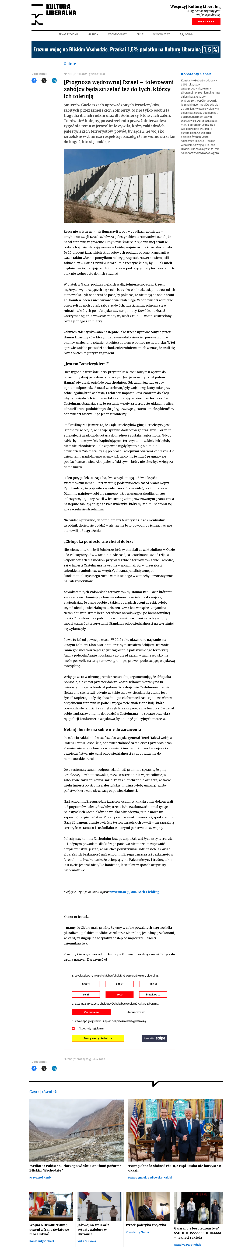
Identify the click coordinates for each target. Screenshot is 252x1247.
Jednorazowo (136, 1013)
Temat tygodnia (68, 35)
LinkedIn (54, 81)
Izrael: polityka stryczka (146, 1226)
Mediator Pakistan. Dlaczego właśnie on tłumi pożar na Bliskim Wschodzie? (73, 1169)
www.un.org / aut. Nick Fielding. (134, 893)
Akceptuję (91, 1029)
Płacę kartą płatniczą (97, 1039)
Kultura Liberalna (54, 15)
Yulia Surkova (87, 1237)
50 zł (86, 995)
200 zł (119, 985)
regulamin (98, 1029)
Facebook (34, 81)
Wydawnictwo (161, 35)
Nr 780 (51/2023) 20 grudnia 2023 (84, 74)
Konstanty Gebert (41, 1242)
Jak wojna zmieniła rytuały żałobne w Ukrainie (99, 1228)
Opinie (140, 35)
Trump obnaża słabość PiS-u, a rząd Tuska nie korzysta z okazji (173, 1169)
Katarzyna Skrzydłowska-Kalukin (150, 1178)
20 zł (119, 995)
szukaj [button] (189, 35)
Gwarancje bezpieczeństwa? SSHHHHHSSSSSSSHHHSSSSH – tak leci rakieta (198, 1233)
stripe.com (154, 1039)
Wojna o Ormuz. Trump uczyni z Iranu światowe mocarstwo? (48, 1230)
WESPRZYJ (206, 22)
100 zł (153, 985)
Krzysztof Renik (40, 1178)
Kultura (93, 35)
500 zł (86, 985)
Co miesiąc (91, 1013)
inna (153, 995)
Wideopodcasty (117, 35)
